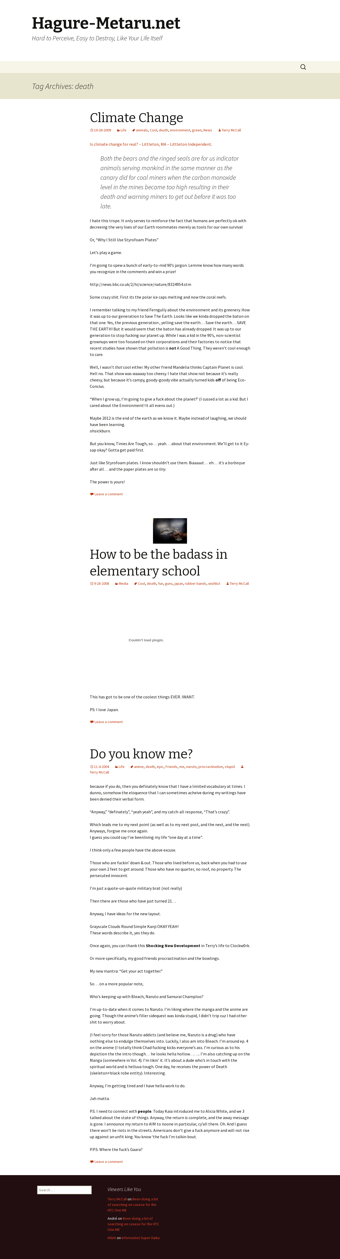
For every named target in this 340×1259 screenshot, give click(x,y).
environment (180, 130)
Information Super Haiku (141, 1237)
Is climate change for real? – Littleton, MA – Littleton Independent (150, 144)
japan (179, 583)
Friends (171, 766)
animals (142, 130)
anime (139, 766)
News (207, 130)
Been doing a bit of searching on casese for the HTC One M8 (133, 1205)
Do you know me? (141, 754)
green (197, 130)
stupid (230, 766)
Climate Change (136, 118)
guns (169, 583)
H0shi (112, 1237)
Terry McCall (231, 130)
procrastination (210, 766)
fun (160, 583)
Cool (153, 130)
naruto (191, 766)
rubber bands (195, 583)
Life (123, 130)
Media (123, 583)
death (163, 130)
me (181, 766)
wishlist (214, 583)
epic (160, 766)
